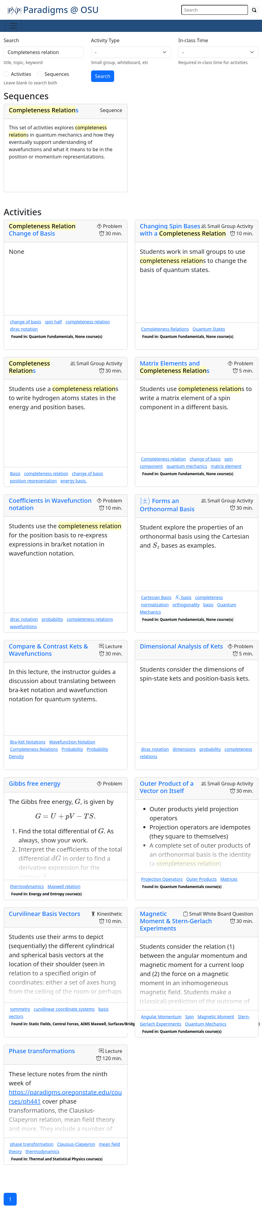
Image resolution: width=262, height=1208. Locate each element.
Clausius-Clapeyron (76, 1144)
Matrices (228, 879)
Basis (15, 473)
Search (11, 40)
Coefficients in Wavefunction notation (50, 504)
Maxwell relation (64, 886)
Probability (72, 749)
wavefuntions (23, 626)
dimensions (184, 749)
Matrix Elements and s (174, 367)
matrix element (226, 466)
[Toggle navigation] (13, 26)
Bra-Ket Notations (28, 742)
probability (52, 619)
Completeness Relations (165, 329)
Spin (189, 1016)
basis (183, 597)
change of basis (25, 322)
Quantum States (208, 329)
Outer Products (201, 879)
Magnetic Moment (216, 1016)
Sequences (57, 74)
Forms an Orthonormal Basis (167, 505)
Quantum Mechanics (205, 1024)
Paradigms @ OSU (53, 9)
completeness (209, 597)
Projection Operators (162, 879)
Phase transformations (42, 1051)
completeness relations (90, 619)
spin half (53, 322)
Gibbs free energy (34, 783)
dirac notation (24, 329)
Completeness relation (163, 459)
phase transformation (31, 1144)
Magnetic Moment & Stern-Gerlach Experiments (176, 921)
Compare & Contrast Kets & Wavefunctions (48, 650)
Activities (21, 74)
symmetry (20, 1009)
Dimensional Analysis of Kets (181, 646)
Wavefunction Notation (72, 742)
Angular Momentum (161, 1016)
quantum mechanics (186, 466)
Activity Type (105, 40)
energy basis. (73, 481)
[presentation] (145, 501)
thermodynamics (27, 886)
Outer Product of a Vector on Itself (167, 787)
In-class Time (193, 40)
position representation (33, 481)
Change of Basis (42, 229)
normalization (155, 604)
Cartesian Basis (156, 597)
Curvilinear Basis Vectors (44, 914)
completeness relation (88, 322)
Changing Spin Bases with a (183, 229)
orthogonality (185, 604)
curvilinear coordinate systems (64, 1009)
